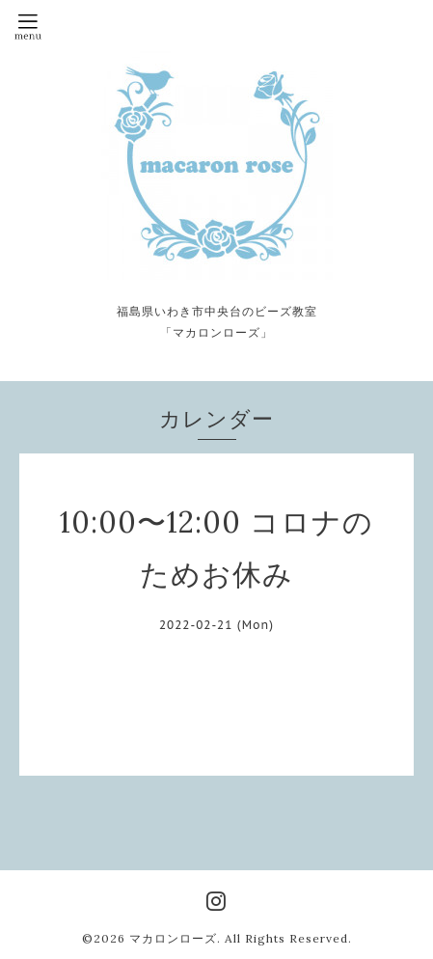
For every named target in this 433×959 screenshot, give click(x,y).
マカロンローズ (173, 938)
